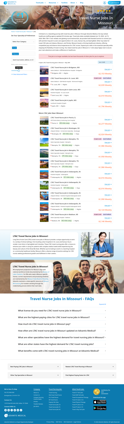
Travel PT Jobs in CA (77, 404)
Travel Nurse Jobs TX (54, 407)
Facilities (64, 3)
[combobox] (23, 41)
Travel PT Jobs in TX (77, 407)
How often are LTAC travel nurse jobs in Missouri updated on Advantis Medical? (57, 330)
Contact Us (8, 400)
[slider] (19, 71)
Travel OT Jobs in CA (77, 400)
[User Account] (104, 3)
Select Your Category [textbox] (19, 42)
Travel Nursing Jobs (55, 389)
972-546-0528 (10, 392)
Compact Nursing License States (38, 398)
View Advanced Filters (19, 74)
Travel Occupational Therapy (80, 397)
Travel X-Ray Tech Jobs (78, 409)
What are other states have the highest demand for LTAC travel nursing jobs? (56, 344)
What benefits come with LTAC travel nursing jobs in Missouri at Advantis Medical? (58, 350)
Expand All (102, 304)
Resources (53, 2)
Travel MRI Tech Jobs (78, 395)
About (74, 2)
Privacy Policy (50, 422)
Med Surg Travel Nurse (55, 395)
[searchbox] (18, 47)
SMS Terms (59, 422)
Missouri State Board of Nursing (37, 279)
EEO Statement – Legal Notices (72, 422)
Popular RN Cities (54, 402)
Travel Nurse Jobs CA (54, 404)
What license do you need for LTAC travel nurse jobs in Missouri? (49, 310)
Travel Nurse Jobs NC (55, 409)
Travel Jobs (41, 2)
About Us (36, 392)
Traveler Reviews (38, 404)
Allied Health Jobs (78, 389)
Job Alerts (36, 406)
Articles (36, 401)
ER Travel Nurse (53, 400)
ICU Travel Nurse (53, 397)
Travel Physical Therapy (78, 402)
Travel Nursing (53, 392)
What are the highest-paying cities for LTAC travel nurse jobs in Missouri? (54, 317)
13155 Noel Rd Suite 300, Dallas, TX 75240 (16, 403)
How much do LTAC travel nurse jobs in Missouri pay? (44, 324)
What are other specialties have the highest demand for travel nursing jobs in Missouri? (61, 337)
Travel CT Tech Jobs (77, 392)
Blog (81, 3)
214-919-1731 (16, 395)
